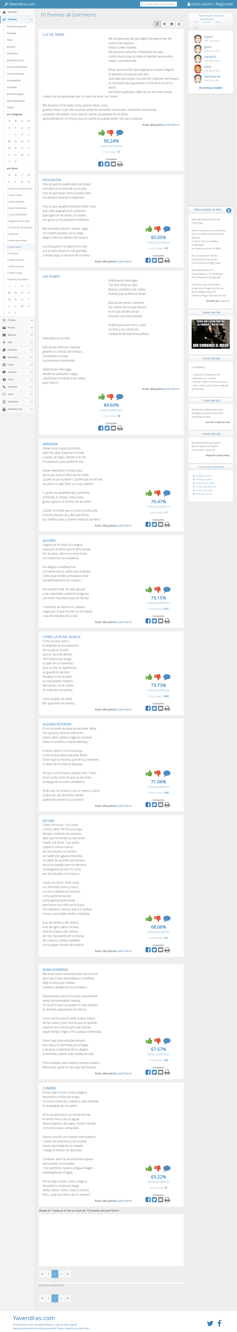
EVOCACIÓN (52, 180)
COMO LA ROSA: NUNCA (61, 637)
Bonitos (11, 46)
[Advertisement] (74, 64)
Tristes (10, 107)
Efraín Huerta (16, 266)
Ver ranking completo (211, 87)
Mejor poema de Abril (208, 209)
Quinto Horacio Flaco (20, 188)
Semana (207, 22)
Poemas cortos (204, 479)
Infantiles (12, 87)
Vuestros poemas (16, 26)
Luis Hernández (17, 214)
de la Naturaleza (16, 100)
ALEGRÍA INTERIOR (57, 724)
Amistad (11, 33)
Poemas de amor (205, 483)
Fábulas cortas (204, 493)
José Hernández (17, 208)
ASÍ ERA (48, 820)
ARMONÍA (50, 444)
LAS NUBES (51, 276)
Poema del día (211, 433)
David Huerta (16, 260)
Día (196, 22)
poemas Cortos (15, 60)
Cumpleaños (14, 80)
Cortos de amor (15, 73)
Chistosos (12, 53)
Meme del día (211, 312)
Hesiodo (13, 234)
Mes (218, 22)
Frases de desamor (206, 486)
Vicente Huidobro (18, 279)
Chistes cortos (203, 475)
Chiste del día (211, 358)
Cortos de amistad (17, 67)
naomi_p (225, 300)
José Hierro (14, 247)
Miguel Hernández (18, 221)
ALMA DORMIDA (55, 969)
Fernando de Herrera (20, 227)
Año (196, 27)
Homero (13, 253)
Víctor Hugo (15, 272)
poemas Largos (15, 94)
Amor (10, 39)
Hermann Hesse (17, 240)
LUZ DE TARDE (53, 34)
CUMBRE (49, 1088)
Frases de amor (204, 490)
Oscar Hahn (15, 195)
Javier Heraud (16, 201)
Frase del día (212, 400)
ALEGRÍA (49, 540)
